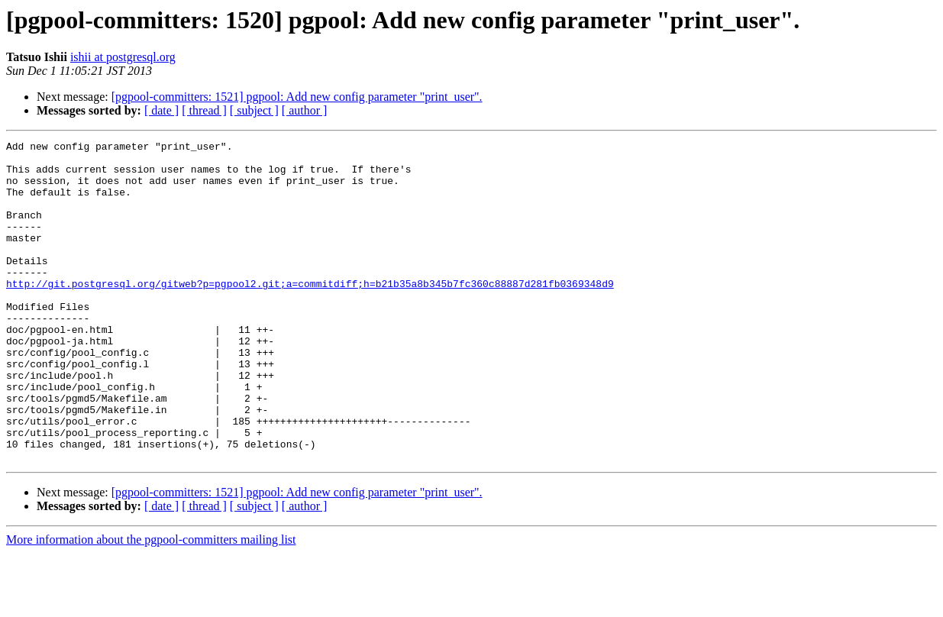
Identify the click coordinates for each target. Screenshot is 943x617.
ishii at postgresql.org (123, 56)
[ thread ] (204, 110)
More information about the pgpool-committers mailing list (151, 603)
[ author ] (305, 110)
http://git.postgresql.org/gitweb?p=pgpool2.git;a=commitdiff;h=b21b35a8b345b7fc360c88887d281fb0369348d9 (310, 313)
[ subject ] (254, 110)
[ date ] (161, 110)
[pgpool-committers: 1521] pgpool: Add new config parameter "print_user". (297, 96)
